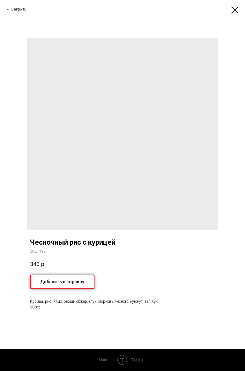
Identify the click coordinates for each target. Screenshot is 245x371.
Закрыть (18, 9)
